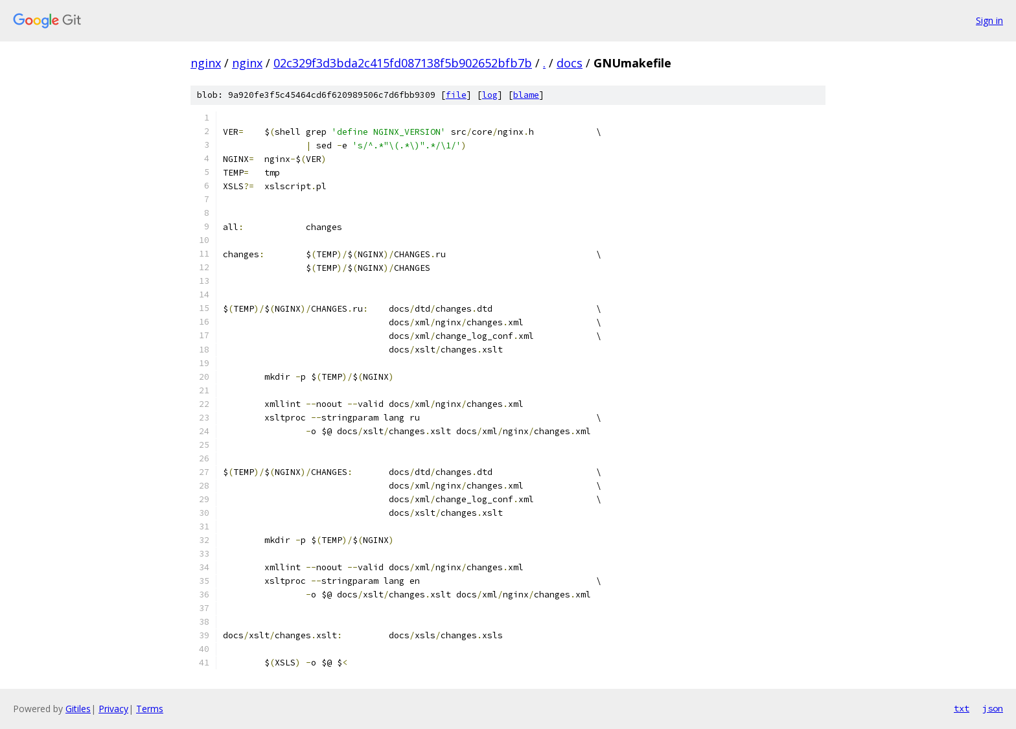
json (992, 708)
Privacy (113, 708)
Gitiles (78, 708)
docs (570, 63)
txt (961, 708)
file (456, 94)
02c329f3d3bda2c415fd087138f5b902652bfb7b (402, 63)
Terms (149, 708)
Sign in (989, 20)
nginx (205, 63)
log (490, 94)
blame (526, 94)
